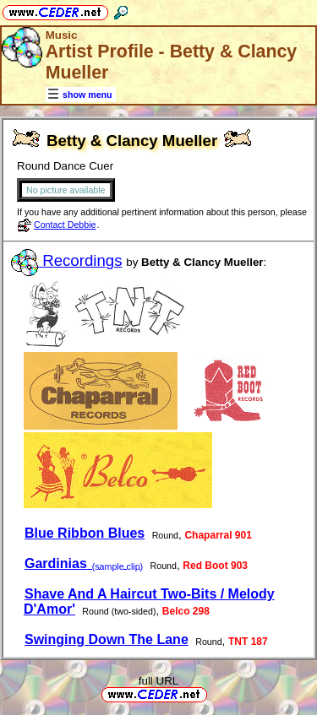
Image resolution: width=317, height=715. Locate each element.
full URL (158, 680)
